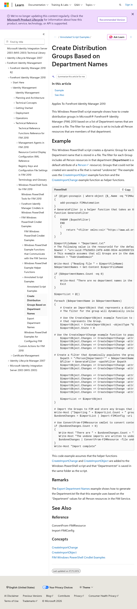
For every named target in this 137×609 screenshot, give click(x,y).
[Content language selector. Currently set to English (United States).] (20, 587)
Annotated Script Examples (75, 37)
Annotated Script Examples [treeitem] (36, 289)
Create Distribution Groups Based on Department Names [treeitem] (36, 304)
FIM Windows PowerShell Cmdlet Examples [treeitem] (34, 236)
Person (82, 165)
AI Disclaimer (11, 595)
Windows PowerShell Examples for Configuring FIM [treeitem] (35, 337)
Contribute (64, 595)
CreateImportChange (65, 180)
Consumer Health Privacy (102, 595)
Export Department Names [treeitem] (33, 323)
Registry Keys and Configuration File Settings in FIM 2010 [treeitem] (33, 170)
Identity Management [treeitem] (27, 92)
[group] (93, 321)
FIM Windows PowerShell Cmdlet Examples (78, 557)
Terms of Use (11, 601)
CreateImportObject (75, 175)
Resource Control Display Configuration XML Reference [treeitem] (32, 156)
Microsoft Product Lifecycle (25, 19)
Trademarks (29, 601)
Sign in (129, 4)
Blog (48, 595)
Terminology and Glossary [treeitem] (33, 179)
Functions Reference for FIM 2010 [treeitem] (31, 135)
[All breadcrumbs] (55, 37)
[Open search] (120, 5)
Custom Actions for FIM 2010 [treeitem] (32, 348)
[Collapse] (43, 34)
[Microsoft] (6, 4)
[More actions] (131, 37)
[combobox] (24, 42)
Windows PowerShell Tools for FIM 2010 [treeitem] (32, 196)
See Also (59, 95)
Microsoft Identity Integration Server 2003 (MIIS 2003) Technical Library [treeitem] (27, 51)
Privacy (78, 595)
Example (59, 90)
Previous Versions (32, 595)
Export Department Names (73, 488)
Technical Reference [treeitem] (29, 128)
